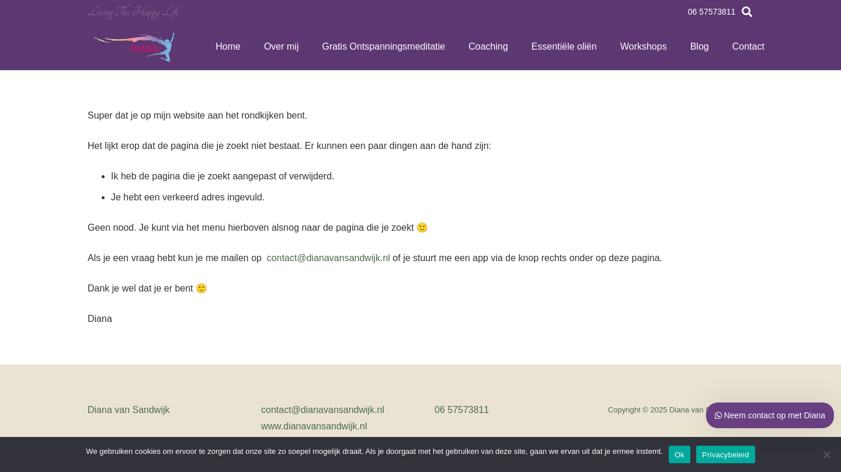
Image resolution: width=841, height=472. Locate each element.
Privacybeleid (725, 454)
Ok (679, 454)
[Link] (135, 47)
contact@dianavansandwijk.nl (327, 258)
